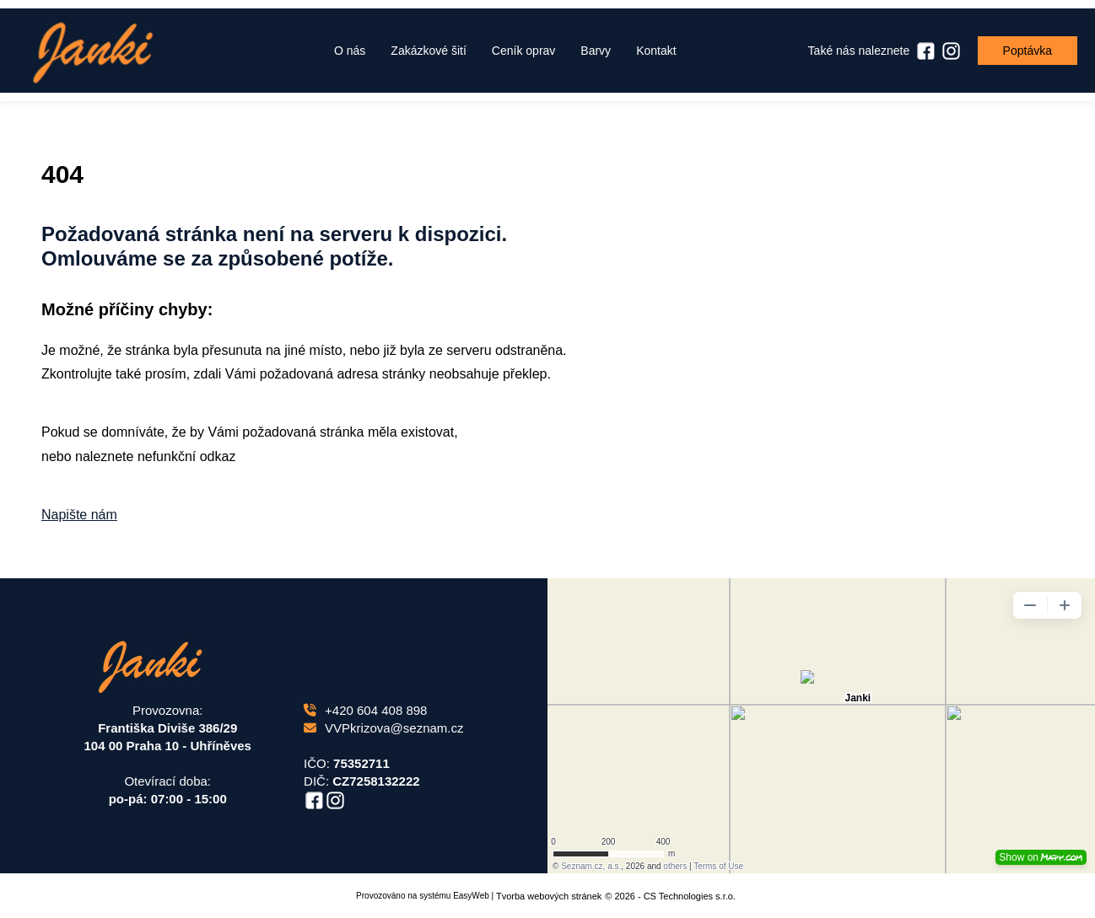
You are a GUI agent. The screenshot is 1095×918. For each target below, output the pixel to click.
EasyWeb (471, 895)
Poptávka (1027, 50)
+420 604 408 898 (365, 710)
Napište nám (79, 514)
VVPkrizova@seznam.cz (383, 728)
